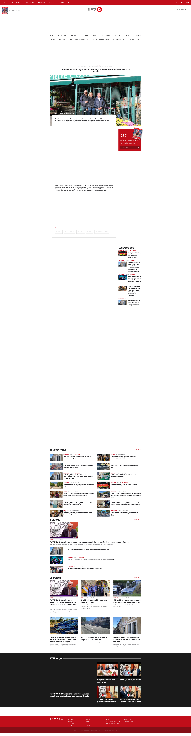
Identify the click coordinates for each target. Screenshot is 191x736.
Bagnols (58, 231)
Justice (117, 35)
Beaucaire (41, 2)
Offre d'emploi (127, 719)
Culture (127, 35)
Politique (74, 35)
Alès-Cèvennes (15, 2)
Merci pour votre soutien (110, 730)
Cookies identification (96, 730)
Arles (62, 2)
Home (52, 35)
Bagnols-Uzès (29, 2)
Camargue (52, 2)
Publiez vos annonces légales (79, 39)
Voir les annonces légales (101, 39)
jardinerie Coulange (102, 231)
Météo (53, 39)
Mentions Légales (84, 730)
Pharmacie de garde (119, 39)
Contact (76, 730)
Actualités (62, 35)
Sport (95, 35)
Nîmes (4, 2)
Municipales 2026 (135, 39)
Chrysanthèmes (69, 231)
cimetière (89, 231)
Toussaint (80, 231)
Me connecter (182, 9)
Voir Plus (136, 449)
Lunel (70, 2)
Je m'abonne (125, 147)
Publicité (62, 39)
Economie (85, 35)
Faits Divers (106, 35)
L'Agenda (138, 35)
